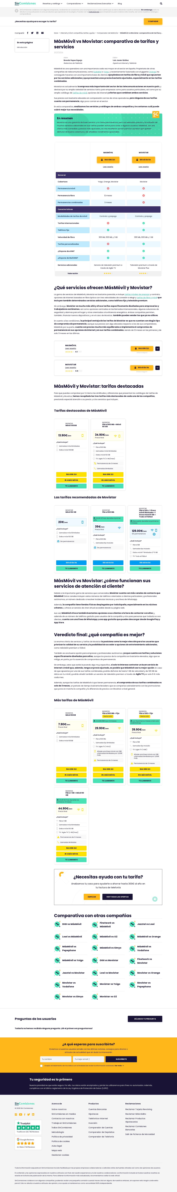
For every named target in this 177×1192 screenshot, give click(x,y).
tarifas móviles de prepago (137, 294)
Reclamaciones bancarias (100, 3)
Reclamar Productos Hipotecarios (135, 1120)
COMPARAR (153, 21)
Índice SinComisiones (62, 1127)
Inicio (56, 33)
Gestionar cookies (60, 1155)
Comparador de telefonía (107, 33)
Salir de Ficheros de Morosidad (140, 1134)
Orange (152, 71)
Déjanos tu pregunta (145, 1019)
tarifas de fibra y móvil (147, 297)
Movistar (143, 152)
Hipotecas (93, 1114)
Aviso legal (57, 1145)
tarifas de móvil (80, 92)
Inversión (92, 1123)
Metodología (58, 1132)
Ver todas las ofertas (117, 897)
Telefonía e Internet (98, 1118)
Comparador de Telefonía (101, 1136)
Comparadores (75, 3)
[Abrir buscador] (161, 3)
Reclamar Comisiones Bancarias (135, 1128)
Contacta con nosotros (63, 1118)
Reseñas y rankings (52, 3)
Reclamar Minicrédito (135, 1114)
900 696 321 (108, 159)
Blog (120, 3)
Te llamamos (71, 486)
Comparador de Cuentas (100, 1127)
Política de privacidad (62, 1136)
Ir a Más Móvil (71, 480)
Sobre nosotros (59, 1109)
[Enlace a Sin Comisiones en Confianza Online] (140, 1146)
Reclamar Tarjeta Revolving (138, 1109)
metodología (94, 12)
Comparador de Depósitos (101, 1132)
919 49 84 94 (143, 159)
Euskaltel (97, 71)
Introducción (22, 47)
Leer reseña (108, 166)
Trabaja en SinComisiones (64, 1123)
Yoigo (106, 71)
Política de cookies (61, 1141)
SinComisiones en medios (64, 1114)
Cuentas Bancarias (97, 1109)
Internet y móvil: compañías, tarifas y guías (78, 33)
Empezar (92, 897)
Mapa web (57, 1150)
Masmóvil (108, 152)
